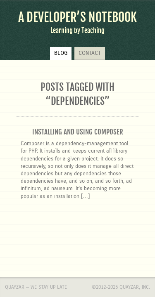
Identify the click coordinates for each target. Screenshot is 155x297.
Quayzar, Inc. (134, 239)
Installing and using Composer (77, 131)
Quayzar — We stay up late (36, 239)
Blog (60, 53)
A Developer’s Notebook (77, 17)
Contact (90, 53)
